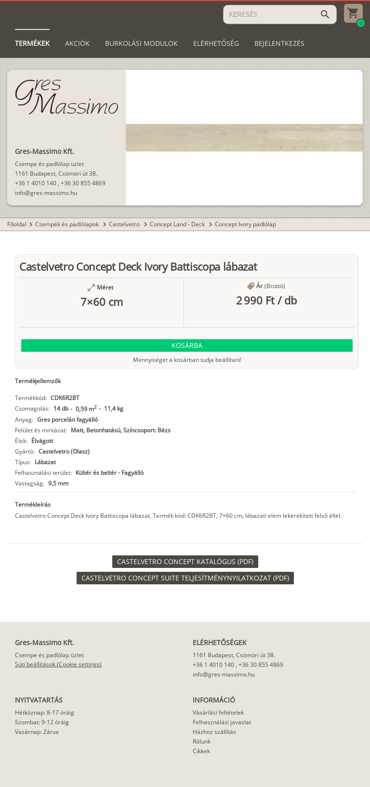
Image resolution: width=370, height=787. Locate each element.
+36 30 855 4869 (83, 183)
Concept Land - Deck (178, 224)
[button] (187, 345)
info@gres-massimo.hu (46, 193)
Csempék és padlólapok (67, 224)
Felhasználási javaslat (222, 722)
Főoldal (16, 224)
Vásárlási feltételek (218, 712)
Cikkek (201, 751)
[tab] (32, 43)
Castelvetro (125, 224)
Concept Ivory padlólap (245, 224)
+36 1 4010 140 (35, 183)
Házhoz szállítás (214, 732)
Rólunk (202, 741)
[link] (185, 561)
